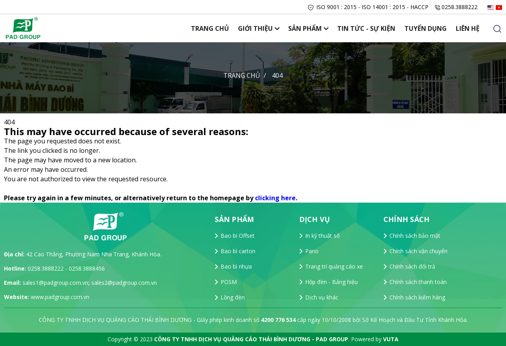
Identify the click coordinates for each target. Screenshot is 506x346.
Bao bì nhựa (236, 266)
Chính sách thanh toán (418, 282)
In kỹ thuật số (322, 235)
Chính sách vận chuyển (418, 251)
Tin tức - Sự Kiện (369, 28)
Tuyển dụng (427, 28)
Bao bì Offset (238, 235)
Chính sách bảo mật (414, 235)
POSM (229, 282)
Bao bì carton (238, 251)
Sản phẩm (309, 28)
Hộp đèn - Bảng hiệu (331, 282)
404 (277, 75)
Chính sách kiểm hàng (417, 297)
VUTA (390, 339)
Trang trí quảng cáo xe (334, 266)
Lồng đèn (233, 297)
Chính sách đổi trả (412, 266)
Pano (312, 251)
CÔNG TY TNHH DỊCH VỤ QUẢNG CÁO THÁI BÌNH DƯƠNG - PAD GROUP (251, 339)
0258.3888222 (460, 7)
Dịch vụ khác (321, 297)
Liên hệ (468, 28)
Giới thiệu (260, 28)
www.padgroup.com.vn (60, 297)
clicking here (275, 198)
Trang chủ (216, 28)
